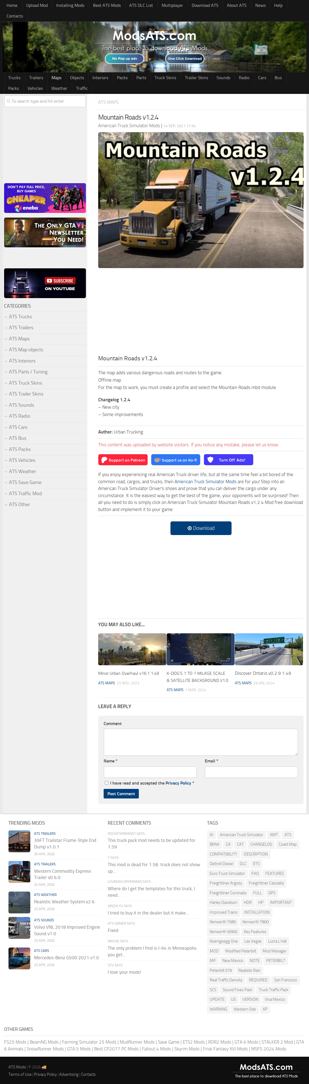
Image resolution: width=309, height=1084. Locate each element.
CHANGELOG (261, 842)
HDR (248, 900)
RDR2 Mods (219, 1040)
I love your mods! (124, 970)
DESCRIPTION (256, 852)
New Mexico (232, 958)
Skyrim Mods (187, 1047)
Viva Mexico (275, 997)
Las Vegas (253, 939)
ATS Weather (22, 463)
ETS (256, 861)
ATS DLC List (136, 5)
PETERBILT (275, 958)
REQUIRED (258, 978)
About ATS (226, 5)
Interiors (91, 68)
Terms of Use (20, 1072)
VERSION (250, 997)
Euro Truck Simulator (227, 871)
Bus (252, 68)
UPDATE (217, 997)
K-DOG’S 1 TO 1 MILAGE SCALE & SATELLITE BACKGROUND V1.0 (197, 671)
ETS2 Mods (194, 1040)
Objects (70, 68)
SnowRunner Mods (45, 1047)
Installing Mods (67, 5)
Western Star (245, 1007)
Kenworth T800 (255, 919)
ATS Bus (17, 429)
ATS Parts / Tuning (28, 363)
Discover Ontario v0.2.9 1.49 (263, 664)
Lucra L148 (277, 939)
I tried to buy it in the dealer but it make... (148, 911)
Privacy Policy (178, 781)
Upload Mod (35, 5)
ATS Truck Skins (25, 374)
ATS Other (19, 496)
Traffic (36, 79)
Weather (15, 79)
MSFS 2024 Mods (268, 1047)
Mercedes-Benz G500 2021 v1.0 (66, 955)
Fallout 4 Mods (156, 1047)
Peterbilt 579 (221, 968)
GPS (271, 891)
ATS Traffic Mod (25, 485)
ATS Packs (20, 441)
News (248, 5)
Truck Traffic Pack (273, 987)
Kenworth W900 (223, 929)
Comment (113, 721)
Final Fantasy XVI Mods (225, 1047)
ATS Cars (18, 418)
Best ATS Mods (103, 5)
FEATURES (274, 871)
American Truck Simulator (241, 832)
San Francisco (285, 978)
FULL (257, 891)
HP (260, 900)
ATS (287, 832)
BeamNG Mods (44, 1040)
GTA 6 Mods (246, 1040)
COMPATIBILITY (223, 852)
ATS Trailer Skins (26, 385)
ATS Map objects (26, 341)
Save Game (168, 1040)
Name (111, 759)
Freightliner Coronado (228, 891)
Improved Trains (224, 910)
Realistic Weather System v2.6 (64, 899)
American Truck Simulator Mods (205, 473)
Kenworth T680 (223, 919)
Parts (128, 68)
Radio (223, 68)
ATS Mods (17, 1065)
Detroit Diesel (221, 861)
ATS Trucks (20, 308)
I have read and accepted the (149, 781)
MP (213, 958)
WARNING (218, 1007)
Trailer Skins (179, 68)
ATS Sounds (21, 396)
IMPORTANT (281, 900)
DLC (243, 861)
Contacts (282, 5)
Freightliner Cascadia (266, 881)
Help (263, 5)
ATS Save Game (25, 474)
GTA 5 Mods (79, 1047)
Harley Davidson (223, 900)
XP (265, 1007)
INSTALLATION (257, 910)
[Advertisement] (201, 304)
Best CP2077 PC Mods (116, 1047)
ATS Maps (109, 93)
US (233, 997)
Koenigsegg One (224, 939)
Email (211, 759)
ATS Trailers (21, 319)
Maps (51, 68)
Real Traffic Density (226, 978)
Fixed (113, 928)
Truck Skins (150, 68)
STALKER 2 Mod (277, 1040)
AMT (274, 832)
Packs (111, 68)
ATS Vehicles (22, 452)
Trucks (13, 68)
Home (11, 5)
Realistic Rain (249, 968)
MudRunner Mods (137, 1040)
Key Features (255, 929)
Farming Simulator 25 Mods (89, 1040)
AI (211, 832)
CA (228, 842)
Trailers (33, 68)
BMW (214, 842)
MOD (214, 949)
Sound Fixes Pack (237, 987)
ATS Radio (19, 407)
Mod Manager (275, 949)
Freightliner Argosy (226, 881)
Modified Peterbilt (240, 949)
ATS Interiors (22, 352)
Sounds (204, 68)
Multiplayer (165, 5)
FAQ (255, 871)
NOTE (255, 958)
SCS (213, 987)
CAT (240, 842)
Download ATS (196, 5)
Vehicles (287, 68)
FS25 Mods (15, 1040)
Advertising (69, 1072)
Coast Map (288, 842)
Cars (238, 68)
